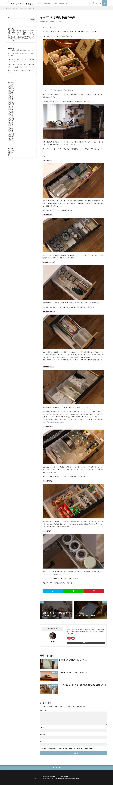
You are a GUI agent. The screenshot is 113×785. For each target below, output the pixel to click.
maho (29, 50)
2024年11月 (11, 105)
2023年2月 (10, 131)
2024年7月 (10, 110)
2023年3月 (10, 129)
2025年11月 (11, 90)
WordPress (75, 778)
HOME (9, 8)
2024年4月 (10, 113)
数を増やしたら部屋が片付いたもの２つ (73, 660)
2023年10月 (11, 121)
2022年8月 (10, 138)
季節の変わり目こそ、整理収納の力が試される (21, 36)
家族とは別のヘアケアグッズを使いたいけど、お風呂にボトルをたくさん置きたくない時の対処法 (21, 34)
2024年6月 (11, 111)
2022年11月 (11, 134)
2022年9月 (10, 137)
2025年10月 (11, 91)
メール (42, 734)
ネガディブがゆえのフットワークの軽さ (19, 70)
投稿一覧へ (85, 643)
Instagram (47, 3)
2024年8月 (11, 108)
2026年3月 (11, 85)
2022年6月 (10, 140)
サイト (42, 741)
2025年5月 (10, 97)
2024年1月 (10, 117)
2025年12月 (11, 89)
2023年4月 (10, 128)
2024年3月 (10, 115)
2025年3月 (10, 100)
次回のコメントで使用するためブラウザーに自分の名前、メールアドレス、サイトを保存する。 (68, 748)
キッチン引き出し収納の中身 (27, 8)
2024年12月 (11, 103)
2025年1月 (10, 102)
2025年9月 (10, 92)
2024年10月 (11, 106)
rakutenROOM (63, 3)
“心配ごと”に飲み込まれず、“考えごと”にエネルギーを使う (21, 39)
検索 (9, 17)
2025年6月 (10, 96)
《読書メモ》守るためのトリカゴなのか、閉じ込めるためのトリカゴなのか (21, 30)
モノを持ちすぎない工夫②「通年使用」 (73, 672)
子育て (10, 151)
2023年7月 (10, 124)
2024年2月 (10, 116)
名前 (42, 727)
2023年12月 (11, 118)
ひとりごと (11, 150)
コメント (43, 710)
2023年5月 (10, 127)
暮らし (10, 155)
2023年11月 (11, 119)
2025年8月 (10, 94)
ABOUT (40, 3)
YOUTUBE (54, 3)
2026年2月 (10, 86)
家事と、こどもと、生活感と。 (62, 776)
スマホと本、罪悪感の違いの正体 (17, 50)
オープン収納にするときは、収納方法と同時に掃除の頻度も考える (83, 685)
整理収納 (15, 8)
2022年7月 (10, 139)
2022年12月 (11, 133)
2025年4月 (10, 99)
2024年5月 (10, 112)
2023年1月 (10, 132)
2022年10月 (11, 135)
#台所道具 (60, 21)
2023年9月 (10, 122)
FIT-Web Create (59, 778)
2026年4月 (11, 84)
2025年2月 (10, 101)
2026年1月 (10, 87)
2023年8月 (11, 123)
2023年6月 (11, 126)
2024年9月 (10, 107)
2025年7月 (10, 95)
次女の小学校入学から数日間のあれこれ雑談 (20, 37)
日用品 (10, 154)
